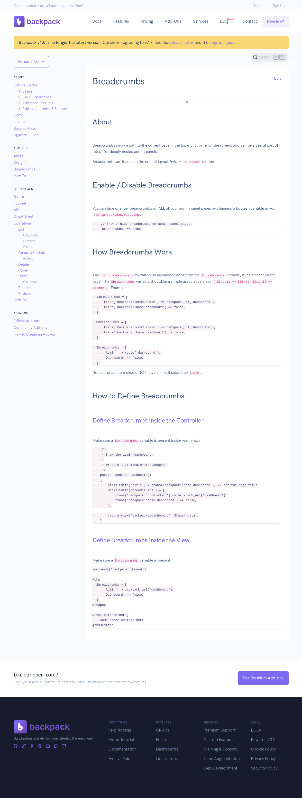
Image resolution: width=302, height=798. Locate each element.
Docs (96, 21)
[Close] (282, 41)
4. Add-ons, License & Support (42, 109)
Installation (22, 122)
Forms (162, 739)
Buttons (29, 241)
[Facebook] (32, 746)
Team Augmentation (221, 758)
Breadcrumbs (24, 169)
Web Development (220, 768)
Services (200, 21)
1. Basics (25, 91)
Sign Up (278, 6)
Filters (28, 247)
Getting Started (26, 85)
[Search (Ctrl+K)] (270, 57)
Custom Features (219, 739)
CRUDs (162, 730)
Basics (19, 197)
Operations (23, 223)
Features (121, 21)
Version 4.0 (29, 61)
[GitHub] (16, 746)
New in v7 (275, 21)
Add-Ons (173, 21)
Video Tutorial (121, 739)
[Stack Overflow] (40, 746)
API (16, 210)
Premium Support (219, 730)
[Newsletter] (48, 746)
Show (22, 276)
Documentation (123, 749)
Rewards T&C (263, 739)
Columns (30, 235)
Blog (227, 20)
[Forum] (56, 746)
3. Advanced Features (35, 103)
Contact (249, 21)
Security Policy (264, 768)
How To (20, 176)
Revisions (25, 293)
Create (23, 253)
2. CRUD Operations (34, 97)
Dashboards (167, 749)
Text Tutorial (120, 730)
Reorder (24, 288)
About (18, 156)
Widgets (20, 162)
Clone (23, 270)
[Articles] (64, 746)
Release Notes (25, 128)
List (21, 229)
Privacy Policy (263, 758)
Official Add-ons (27, 321)
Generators (166, 758)
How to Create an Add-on (34, 334)
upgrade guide (222, 42)
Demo (18, 115)
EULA (256, 730)
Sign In (259, 6)
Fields (28, 258)
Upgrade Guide (26, 135)
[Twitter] (24, 746)
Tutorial (20, 203)
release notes (181, 42)
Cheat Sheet (23, 216)
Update (39, 253)
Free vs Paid (119, 758)
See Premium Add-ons (263, 678)
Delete (23, 264)
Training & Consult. (220, 749)
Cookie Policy (263, 749)
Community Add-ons (30, 327)
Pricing (147, 21)
